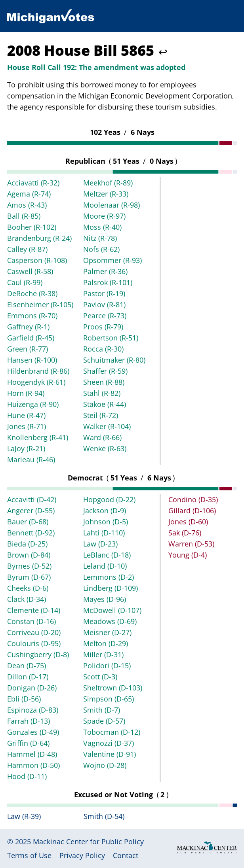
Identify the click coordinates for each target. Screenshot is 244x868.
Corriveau (34, 632)
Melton (105, 643)
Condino (193, 499)
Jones (26, 426)
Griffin (28, 743)
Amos (27, 205)
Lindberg (110, 588)
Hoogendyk (36, 382)
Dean (26, 665)
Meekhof (108, 182)
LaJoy (26, 448)
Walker (107, 426)
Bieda (27, 543)
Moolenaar (111, 205)
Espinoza (32, 710)
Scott (100, 676)
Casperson (37, 260)
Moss (102, 227)
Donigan (32, 687)
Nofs (101, 249)
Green (27, 349)
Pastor (104, 293)
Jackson (104, 510)
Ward (102, 437)
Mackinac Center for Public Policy (88, 841)
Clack (26, 599)
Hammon (33, 765)
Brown (28, 555)
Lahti (104, 532)
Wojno (104, 765)
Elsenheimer (40, 304)
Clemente (33, 610)
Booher (31, 227)
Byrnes (29, 566)
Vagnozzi (108, 743)
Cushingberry (38, 654)
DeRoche (32, 293)
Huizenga (33, 404)
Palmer (105, 271)
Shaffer (105, 371)
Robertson (110, 337)
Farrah (28, 721)
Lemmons (108, 577)
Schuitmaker (114, 360)
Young (187, 555)
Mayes (104, 599)
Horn (25, 393)
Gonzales (33, 732)
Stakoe (104, 404)
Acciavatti (33, 182)
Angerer (31, 510)
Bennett (31, 532)
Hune (26, 415)
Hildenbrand (38, 371)
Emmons (32, 315)
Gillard (192, 510)
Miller (103, 654)
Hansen (32, 360)
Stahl (101, 393)
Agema (29, 194)
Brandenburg (39, 238)
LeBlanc (107, 555)
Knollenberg (37, 437)
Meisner (107, 632)
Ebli (24, 698)
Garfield (30, 337)
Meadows (110, 621)
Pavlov (104, 304)
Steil (100, 415)
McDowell (112, 610)
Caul (24, 282)
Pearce (104, 315)
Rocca (103, 349)
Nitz (100, 238)
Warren (191, 543)
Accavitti (31, 499)
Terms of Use (29, 855)
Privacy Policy (82, 855)
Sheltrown (112, 687)
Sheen (103, 382)
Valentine (109, 754)
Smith (101, 710)
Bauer (27, 521)
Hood (27, 776)
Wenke (104, 448)
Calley (27, 249)
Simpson (108, 698)
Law (100, 543)
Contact (125, 855)
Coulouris (34, 643)
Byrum (29, 577)
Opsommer (112, 260)
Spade (104, 721)
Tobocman (111, 732)
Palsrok (107, 282)
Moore (104, 216)
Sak (184, 532)
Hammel (32, 754)
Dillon (27, 676)
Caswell (30, 271)
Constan (31, 621)
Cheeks (27, 588)
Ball (23, 216)
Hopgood (109, 499)
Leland (105, 566)
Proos (103, 326)
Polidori (107, 665)
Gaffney (28, 326)
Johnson (105, 521)
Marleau (31, 459)
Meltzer (105, 194)
